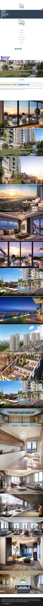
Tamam (6, 603)
